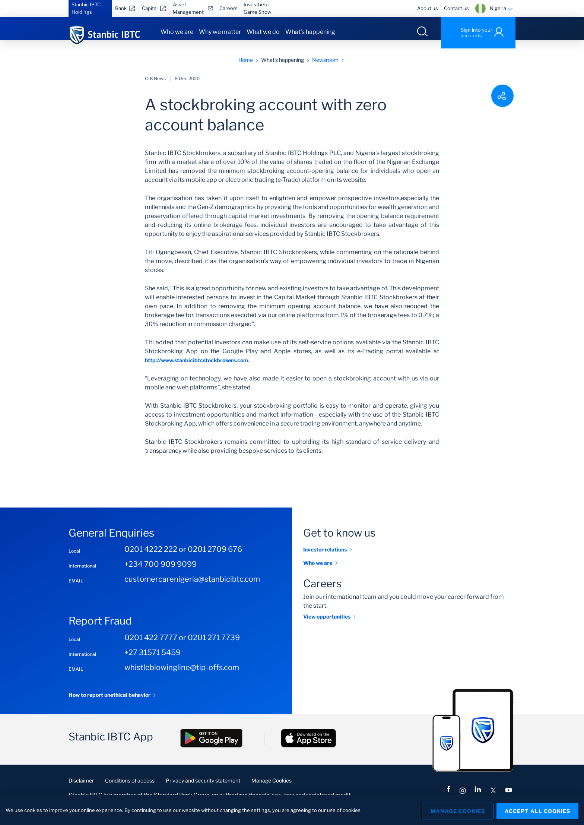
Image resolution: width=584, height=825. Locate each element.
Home (245, 68)
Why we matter (220, 31)
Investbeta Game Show (257, 8)
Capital (150, 8)
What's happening (310, 31)
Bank (121, 8)
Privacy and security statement (203, 789)
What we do (263, 31)
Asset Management (188, 8)
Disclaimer (81, 789)
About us (427, 8)
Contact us (456, 8)
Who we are (177, 31)
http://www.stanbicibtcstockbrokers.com (196, 368)
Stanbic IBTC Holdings (86, 8)
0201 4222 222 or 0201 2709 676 (183, 557)
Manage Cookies (271, 789)
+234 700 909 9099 (160, 572)
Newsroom (325, 68)
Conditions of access (130, 789)
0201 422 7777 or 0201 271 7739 (182, 645)
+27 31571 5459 (152, 660)
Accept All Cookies (537, 810)
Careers (228, 8)
